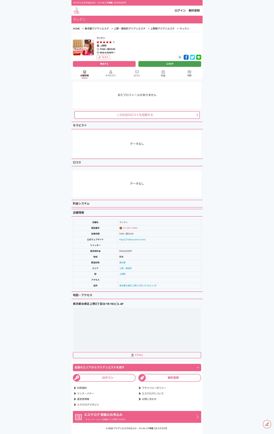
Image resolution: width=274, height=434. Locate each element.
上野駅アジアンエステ (162, 28)
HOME (76, 28)
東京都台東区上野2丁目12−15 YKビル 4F (138, 285)
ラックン (184, 28)
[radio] (98, 42)
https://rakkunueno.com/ (132, 239)
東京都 (122, 262)
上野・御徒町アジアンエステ (130, 28)
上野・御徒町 (125, 268)
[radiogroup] (104, 42)
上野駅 (122, 274)
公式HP (169, 63)
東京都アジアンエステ (97, 28)
